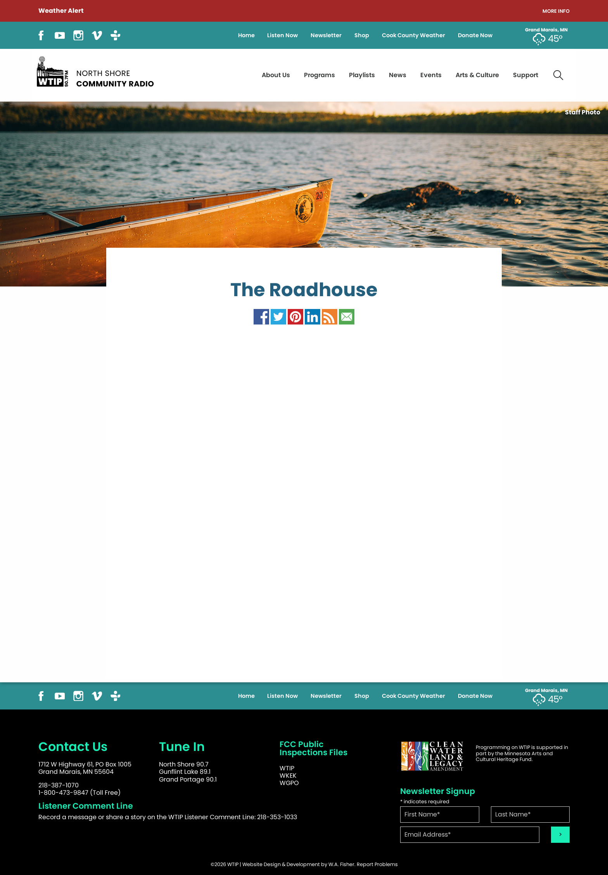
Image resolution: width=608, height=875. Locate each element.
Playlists (362, 75)
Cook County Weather (413, 35)
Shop (361, 35)
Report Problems (377, 864)
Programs (319, 75)
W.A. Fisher (341, 864)
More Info (556, 11)
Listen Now (282, 35)
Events (431, 75)
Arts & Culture (477, 75)
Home (246, 35)
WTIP (287, 768)
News (397, 75)
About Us (276, 75)
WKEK (288, 775)
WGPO (289, 782)
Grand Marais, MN (546, 30)
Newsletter (326, 35)
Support (525, 75)
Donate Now (475, 35)
